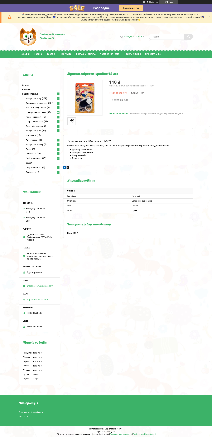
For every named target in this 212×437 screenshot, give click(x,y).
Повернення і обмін (110, 54)
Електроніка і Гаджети (36, 112)
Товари (51, 54)
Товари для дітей (33, 131)
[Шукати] (188, 37)
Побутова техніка (34, 158)
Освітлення (31, 154)
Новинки (26, 89)
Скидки (25, 54)
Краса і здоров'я (33, 117)
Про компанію (153, 54)
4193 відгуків (152, 2)
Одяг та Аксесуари (34, 126)
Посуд (29, 149)
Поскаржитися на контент (121, 434)
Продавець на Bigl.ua (106, 432)
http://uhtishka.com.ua (37, 299)
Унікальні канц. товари (36, 108)
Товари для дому (33, 98)
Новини (38, 54)
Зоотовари (31, 135)
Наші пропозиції (30, 94)
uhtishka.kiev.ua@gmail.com (40, 286)
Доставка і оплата (86, 54)
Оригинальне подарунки (37, 103)
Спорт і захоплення (34, 121)
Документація (133, 54)
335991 (29, 163)
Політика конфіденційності (31, 412)
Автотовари (31, 140)
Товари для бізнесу (34, 144)
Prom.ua (120, 429)
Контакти (66, 54)
